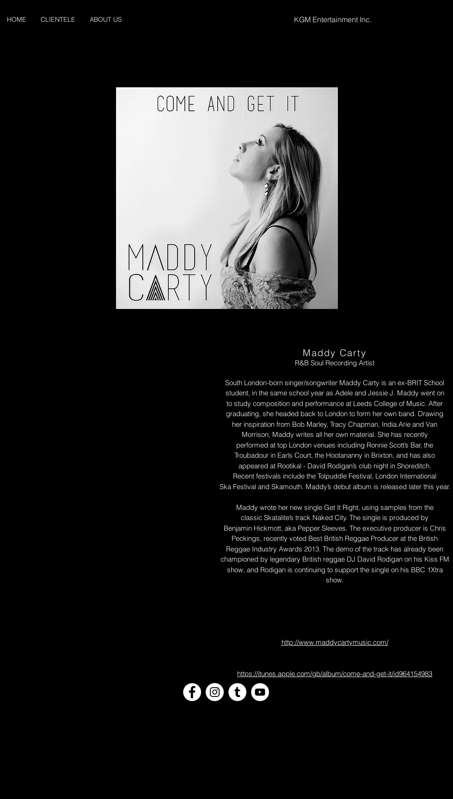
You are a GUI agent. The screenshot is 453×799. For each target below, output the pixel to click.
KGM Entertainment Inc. (333, 19)
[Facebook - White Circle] (192, 692)
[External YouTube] (112, 402)
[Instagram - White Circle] (215, 692)
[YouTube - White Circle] (260, 692)
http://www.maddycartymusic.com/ (335, 642)
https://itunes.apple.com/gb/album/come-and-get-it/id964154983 (334, 673)
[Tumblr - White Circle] (237, 692)
